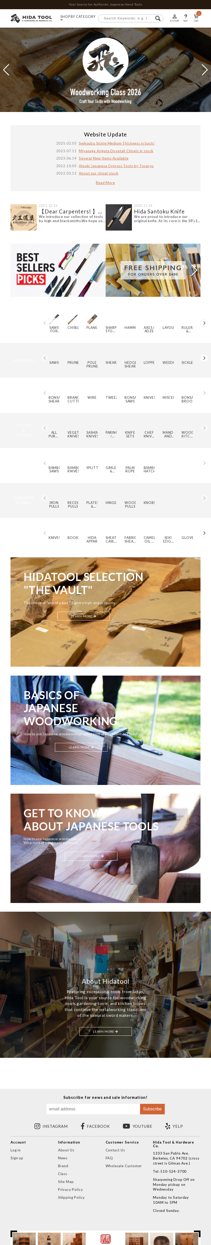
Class (62, 1174)
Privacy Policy (70, 1189)
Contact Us (115, 1150)
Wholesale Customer (124, 1166)
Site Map (66, 1182)
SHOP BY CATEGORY (77, 18)
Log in (16, 1150)
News (63, 1158)
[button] (99, 108)
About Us (66, 1150)
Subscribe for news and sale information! (105, 1097)
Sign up (17, 1158)
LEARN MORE (83, 619)
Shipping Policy (71, 1197)
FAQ (109, 1158)
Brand (63, 1166)
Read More (105, 183)
